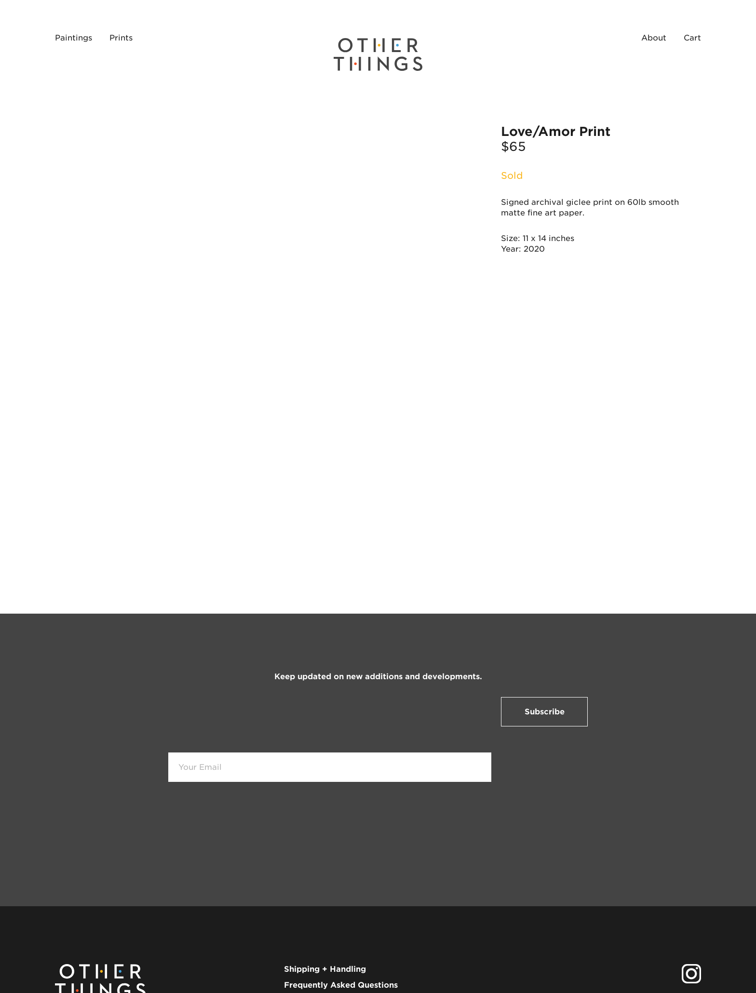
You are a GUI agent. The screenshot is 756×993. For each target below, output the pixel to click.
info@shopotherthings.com (338, 934)
